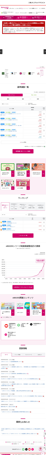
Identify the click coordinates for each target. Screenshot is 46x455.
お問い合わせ (11, 8)
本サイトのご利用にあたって (24, 444)
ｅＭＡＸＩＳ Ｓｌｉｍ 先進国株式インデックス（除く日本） (11, 110)
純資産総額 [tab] (40, 191)
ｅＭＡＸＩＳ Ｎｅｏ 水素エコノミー (8, 211)
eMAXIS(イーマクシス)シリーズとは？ (14, 427)
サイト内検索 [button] (41, 8)
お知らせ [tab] (40, 339)
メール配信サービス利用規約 (23, 446)
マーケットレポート (23, 12)
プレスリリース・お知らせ (40, 13)
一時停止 (42, 51)
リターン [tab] (5, 191)
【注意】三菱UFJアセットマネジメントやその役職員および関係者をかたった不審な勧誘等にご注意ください (29, 440)
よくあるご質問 (19, 8)
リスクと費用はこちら (7, 302)
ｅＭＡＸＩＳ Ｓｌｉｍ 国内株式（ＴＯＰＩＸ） (9, 121)
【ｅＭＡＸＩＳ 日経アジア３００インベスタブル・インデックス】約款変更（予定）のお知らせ (22, 381)
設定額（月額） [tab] (31, 191)
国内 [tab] (8, 83)
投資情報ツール (32, 12)
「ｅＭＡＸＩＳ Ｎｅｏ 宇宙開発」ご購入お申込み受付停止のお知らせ (17, 375)
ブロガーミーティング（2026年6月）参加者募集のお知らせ (14, 358)
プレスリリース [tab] (28, 339)
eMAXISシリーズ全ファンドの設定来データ (35, 131)
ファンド (17, 12)
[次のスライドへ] (44, 44)
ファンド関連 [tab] (17, 339)
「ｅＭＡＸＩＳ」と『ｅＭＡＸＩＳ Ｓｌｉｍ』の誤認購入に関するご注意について (19, 418)
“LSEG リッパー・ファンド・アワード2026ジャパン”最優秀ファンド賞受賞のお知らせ (20, 386)
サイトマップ (25, 8)
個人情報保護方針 (37, 444)
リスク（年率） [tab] (14, 191)
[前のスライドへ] (1, 44)
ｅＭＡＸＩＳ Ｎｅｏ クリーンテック (8, 215)
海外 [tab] (23, 83)
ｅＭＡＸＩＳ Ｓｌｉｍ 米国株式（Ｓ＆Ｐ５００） (9, 104)
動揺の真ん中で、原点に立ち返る (9, 391)
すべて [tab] (6, 339)
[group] (23, 44)
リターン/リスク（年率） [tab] (23, 191)
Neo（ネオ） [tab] (34, 79)
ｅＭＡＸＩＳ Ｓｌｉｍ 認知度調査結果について (12, 346)
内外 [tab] (38, 83)
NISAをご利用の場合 (11, 444)
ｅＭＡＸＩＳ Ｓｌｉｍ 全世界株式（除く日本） (9, 116)
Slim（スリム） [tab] (11, 79)
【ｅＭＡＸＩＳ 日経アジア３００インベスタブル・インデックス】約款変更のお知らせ (20, 363)
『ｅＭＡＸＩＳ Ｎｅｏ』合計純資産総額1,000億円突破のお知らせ (16, 396)
